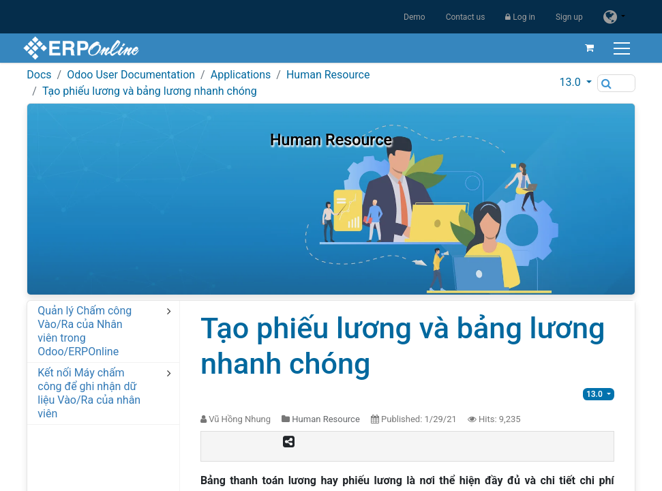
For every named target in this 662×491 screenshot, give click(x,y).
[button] (575, 82)
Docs (39, 74)
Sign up (569, 17)
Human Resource (328, 74)
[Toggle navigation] (619, 48)
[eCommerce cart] (585, 47)
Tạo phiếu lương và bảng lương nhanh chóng (149, 91)
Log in (520, 17)
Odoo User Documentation (131, 74)
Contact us (465, 17)
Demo (414, 17)
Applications (241, 74)
